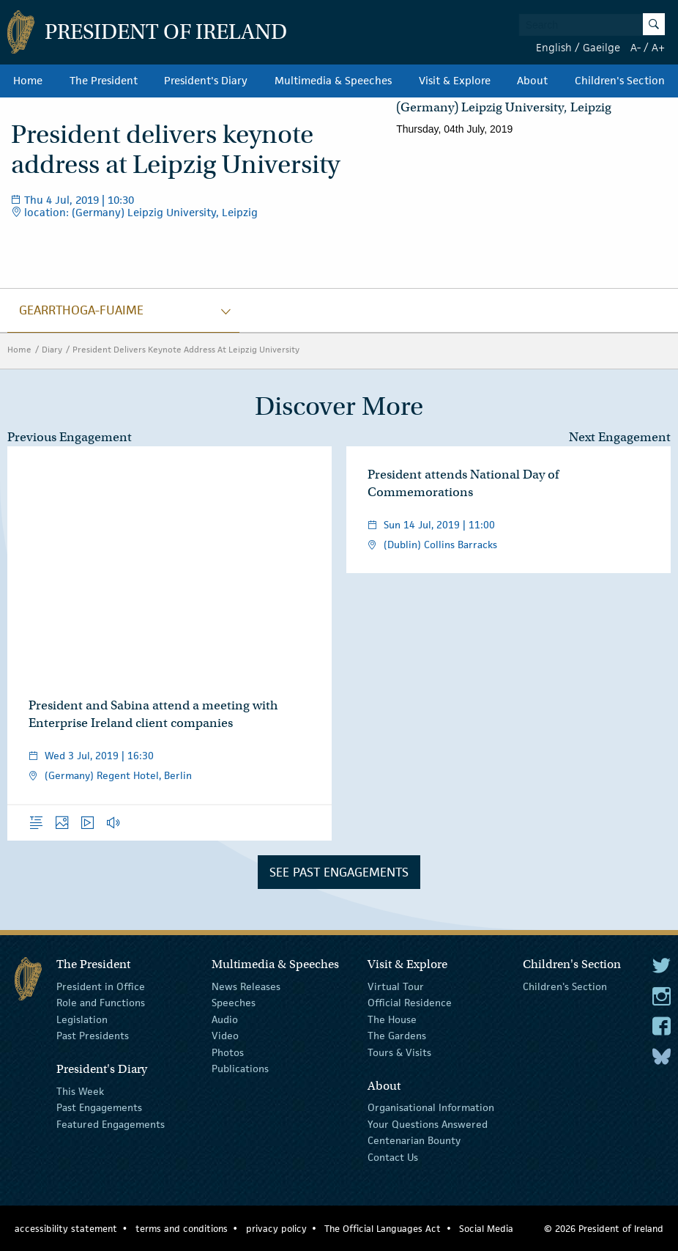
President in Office (100, 986)
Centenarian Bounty (414, 1140)
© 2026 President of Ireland (603, 1228)
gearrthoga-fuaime (81, 310)
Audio (225, 1019)
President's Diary (205, 80)
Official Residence (410, 1002)
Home (27, 80)
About (532, 80)
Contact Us (393, 1156)
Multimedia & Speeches (333, 80)
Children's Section (620, 80)
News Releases (246, 986)
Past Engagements (99, 1107)
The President (104, 80)
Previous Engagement (69, 437)
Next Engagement (620, 437)
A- (635, 47)
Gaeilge (601, 47)
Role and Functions (100, 1002)
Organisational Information (431, 1107)
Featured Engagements (110, 1124)
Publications (240, 1068)
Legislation (82, 1019)
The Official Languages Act (382, 1228)
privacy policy (276, 1228)
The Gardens (397, 1035)
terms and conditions (181, 1228)
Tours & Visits (399, 1051)
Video (225, 1035)
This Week (80, 1091)
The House (392, 1019)
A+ (658, 47)
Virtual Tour (396, 986)
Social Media (486, 1228)
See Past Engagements (339, 872)
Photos (228, 1051)
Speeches (234, 1002)
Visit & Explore (455, 80)
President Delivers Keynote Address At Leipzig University (185, 349)
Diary (52, 349)
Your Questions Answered (428, 1124)
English (554, 47)
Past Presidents (92, 1035)
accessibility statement (66, 1228)
